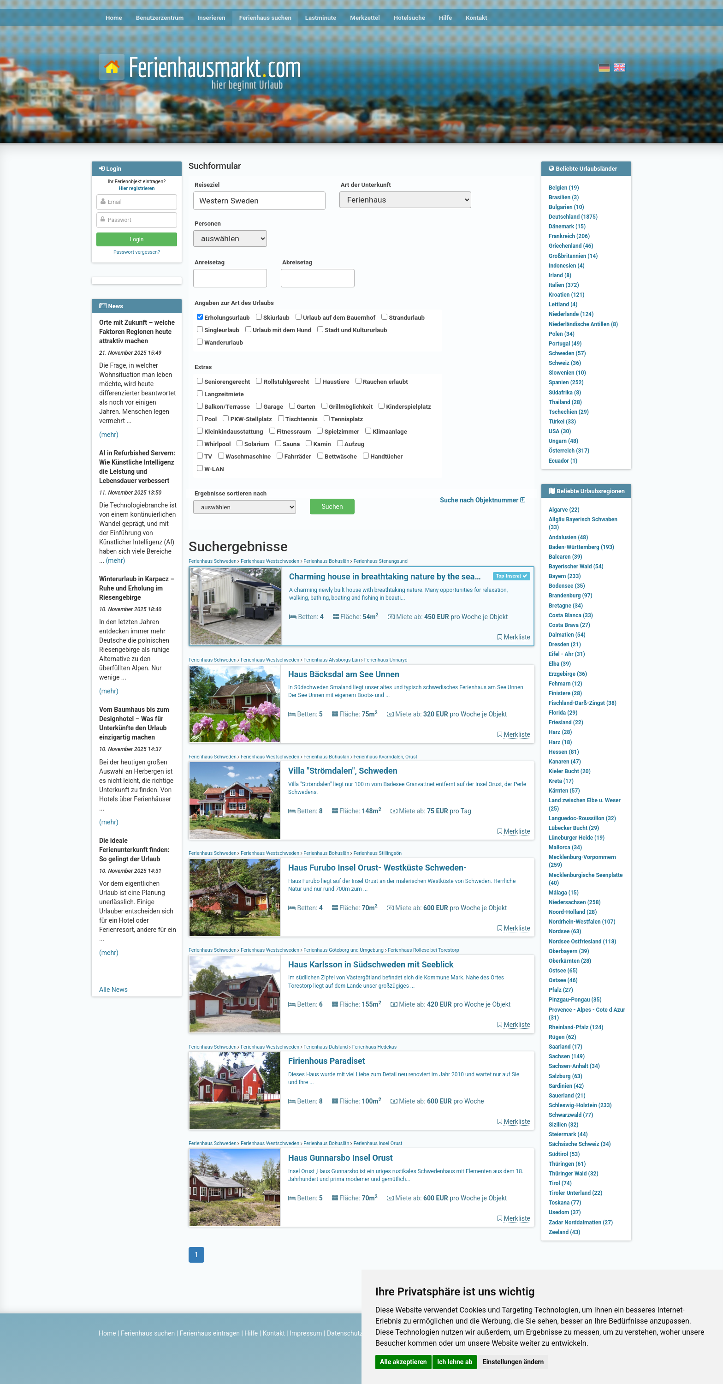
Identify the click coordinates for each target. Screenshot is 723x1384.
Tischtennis (298, 419)
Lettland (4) (563, 304)
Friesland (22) (566, 722)
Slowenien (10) (567, 373)
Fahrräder (294, 456)
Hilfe (445, 17)
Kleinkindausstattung (230, 431)
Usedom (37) (565, 1212)
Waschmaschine (244, 456)
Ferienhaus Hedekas (374, 1047)
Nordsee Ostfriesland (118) (582, 941)
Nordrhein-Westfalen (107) (582, 922)
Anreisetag (210, 262)
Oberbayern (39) (569, 951)
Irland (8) (560, 275)
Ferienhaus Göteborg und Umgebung (343, 950)
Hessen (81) (564, 752)
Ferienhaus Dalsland (325, 1047)
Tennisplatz (343, 419)
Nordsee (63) (565, 931)
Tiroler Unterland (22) (575, 1193)
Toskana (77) (565, 1202)
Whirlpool (214, 443)
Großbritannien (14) (573, 256)
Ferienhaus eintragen (210, 1333)
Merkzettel (365, 17)
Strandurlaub (403, 317)
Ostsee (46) (563, 980)
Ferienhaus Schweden (213, 561)
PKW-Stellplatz (247, 419)
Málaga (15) (564, 892)
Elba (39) (560, 664)
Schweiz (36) (565, 363)
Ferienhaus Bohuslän (326, 561)
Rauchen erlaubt (382, 381)
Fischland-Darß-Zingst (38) (582, 703)
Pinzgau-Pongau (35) (575, 999)
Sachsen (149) (567, 1056)
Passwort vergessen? (136, 252)
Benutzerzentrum (160, 17)
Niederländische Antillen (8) (583, 324)
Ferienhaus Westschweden (269, 561)
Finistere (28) (565, 693)
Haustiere (332, 381)
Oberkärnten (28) (570, 961)
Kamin (318, 443)
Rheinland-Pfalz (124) (576, 1027)
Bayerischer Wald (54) (576, 566)
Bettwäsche (337, 456)
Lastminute (320, 17)
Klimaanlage (386, 431)
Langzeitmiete (220, 394)
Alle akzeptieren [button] (403, 1362)
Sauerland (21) (567, 1095)
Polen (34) (562, 334)
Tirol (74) (560, 1183)
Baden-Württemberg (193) (581, 547)
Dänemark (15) (567, 226)
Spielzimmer (338, 431)
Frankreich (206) (569, 236)
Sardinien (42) (566, 1086)
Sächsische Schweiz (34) (580, 1144)
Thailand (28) (565, 402)
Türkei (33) (562, 421)
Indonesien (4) (567, 265)
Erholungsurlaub (223, 317)
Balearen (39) (565, 557)
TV (204, 456)
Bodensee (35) (567, 586)
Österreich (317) (569, 450)
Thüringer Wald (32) (574, 1173)
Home (114, 17)
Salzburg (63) (565, 1076)
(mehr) (109, 434)
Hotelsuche (409, 17)
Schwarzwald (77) (571, 1115)
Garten (302, 406)
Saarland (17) (565, 1047)
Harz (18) (560, 742)
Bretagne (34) (566, 606)
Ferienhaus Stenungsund (380, 561)
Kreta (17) (561, 781)
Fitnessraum (290, 431)
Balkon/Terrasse (223, 406)
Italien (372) (564, 285)
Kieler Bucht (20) (570, 771)
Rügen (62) (562, 1037)
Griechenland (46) (571, 246)
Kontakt (476, 17)
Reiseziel (207, 184)
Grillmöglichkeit (347, 406)
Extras (203, 367)
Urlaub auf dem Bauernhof (336, 317)
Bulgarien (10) (566, 207)
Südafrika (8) (565, 392)
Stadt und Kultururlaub (352, 330)
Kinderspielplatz (405, 406)
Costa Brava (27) (569, 625)
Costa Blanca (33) (571, 615)
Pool (207, 419)
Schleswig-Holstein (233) (580, 1105)
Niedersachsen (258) (575, 902)
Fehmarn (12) (565, 683)
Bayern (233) (565, 576)
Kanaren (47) (565, 761)
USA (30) (560, 431)
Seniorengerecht (223, 381)
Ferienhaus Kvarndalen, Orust (384, 757)
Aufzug (350, 443)
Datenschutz (345, 1333)
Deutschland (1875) (573, 217)
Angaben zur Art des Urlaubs (234, 302)
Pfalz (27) (561, 990)
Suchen (332, 506)
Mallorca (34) (565, 847)
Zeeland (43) (564, 1232)
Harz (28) (560, 732)
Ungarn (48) (563, 441)
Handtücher (383, 456)
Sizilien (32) (564, 1125)
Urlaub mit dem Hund (278, 330)
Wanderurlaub (220, 342)
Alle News (113, 989)
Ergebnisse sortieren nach (231, 493)
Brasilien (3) (564, 197)
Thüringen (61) (567, 1164)
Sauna (287, 443)
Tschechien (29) (569, 412)
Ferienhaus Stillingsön (377, 853)
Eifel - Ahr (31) (567, 654)
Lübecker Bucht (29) (574, 828)
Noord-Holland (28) (573, 912)
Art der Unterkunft (366, 184)
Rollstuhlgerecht (282, 381)
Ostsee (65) (563, 970)
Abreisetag (297, 262)
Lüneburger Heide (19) (576, 838)
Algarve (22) (564, 510)
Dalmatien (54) (567, 635)
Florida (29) (563, 713)
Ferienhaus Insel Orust (377, 1143)
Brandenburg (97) (571, 595)
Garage (269, 406)
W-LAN (210, 468)
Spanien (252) (566, 382)
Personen (208, 223)
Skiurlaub (273, 317)
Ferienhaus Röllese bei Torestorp (423, 950)
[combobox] (259, 200)
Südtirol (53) (564, 1154)
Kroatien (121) (567, 295)
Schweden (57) (567, 353)
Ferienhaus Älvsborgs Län (331, 660)
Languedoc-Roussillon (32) (582, 818)
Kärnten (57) (564, 790)
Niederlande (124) (571, 314)
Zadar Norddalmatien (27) (581, 1222)
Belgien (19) (564, 188)
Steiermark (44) (568, 1134)
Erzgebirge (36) (568, 674)
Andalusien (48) (568, 537)
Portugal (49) (565, 343)
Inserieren (211, 17)
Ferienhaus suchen (265, 17)
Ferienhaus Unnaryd (385, 660)
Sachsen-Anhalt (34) (574, 1066)
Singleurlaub (218, 330)
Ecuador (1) (563, 461)
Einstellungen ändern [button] (513, 1362)
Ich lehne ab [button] (454, 1362)
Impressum (306, 1333)
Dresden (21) (565, 644)
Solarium (253, 443)
